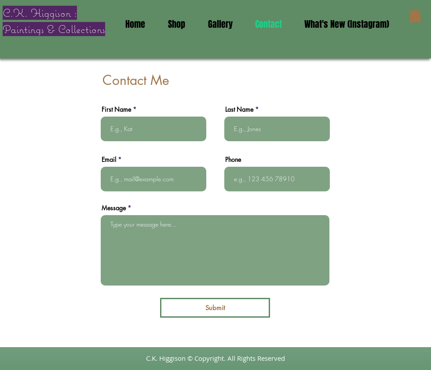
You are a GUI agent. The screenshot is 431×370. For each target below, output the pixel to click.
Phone (233, 160)
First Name (116, 109)
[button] (415, 14)
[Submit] (215, 308)
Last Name (239, 109)
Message (114, 208)
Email (109, 160)
